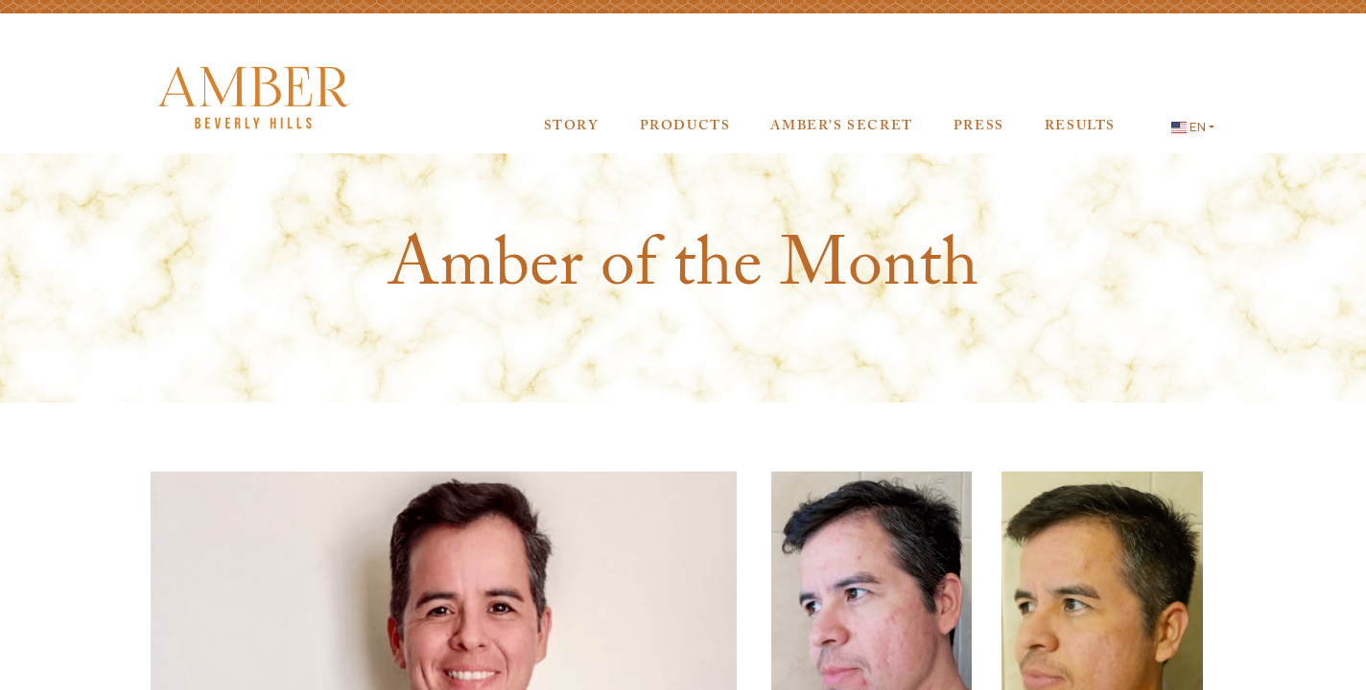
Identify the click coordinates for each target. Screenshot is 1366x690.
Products (685, 127)
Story (572, 127)
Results (1080, 127)
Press (979, 127)
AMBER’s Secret (841, 127)
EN (1188, 127)
